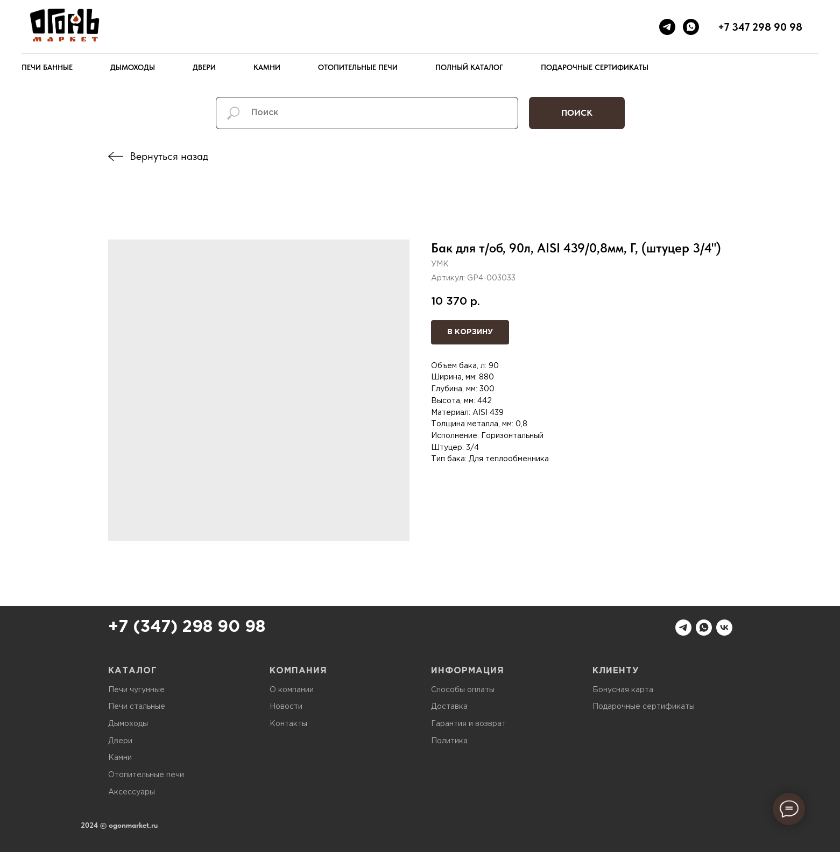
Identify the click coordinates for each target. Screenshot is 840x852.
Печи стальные (136, 706)
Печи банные (47, 67)
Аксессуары (131, 792)
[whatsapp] (691, 27)
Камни (266, 67)
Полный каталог (469, 67)
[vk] (724, 627)
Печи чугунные (136, 690)
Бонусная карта (622, 690)
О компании (292, 690)
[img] (115, 156)
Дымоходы (132, 67)
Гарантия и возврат (468, 724)
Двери (204, 67)
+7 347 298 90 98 (760, 26)
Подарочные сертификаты (594, 67)
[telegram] (667, 27)
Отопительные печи (358, 67)
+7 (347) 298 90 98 (186, 627)
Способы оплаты (463, 690)
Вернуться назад (169, 156)
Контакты (288, 724)
